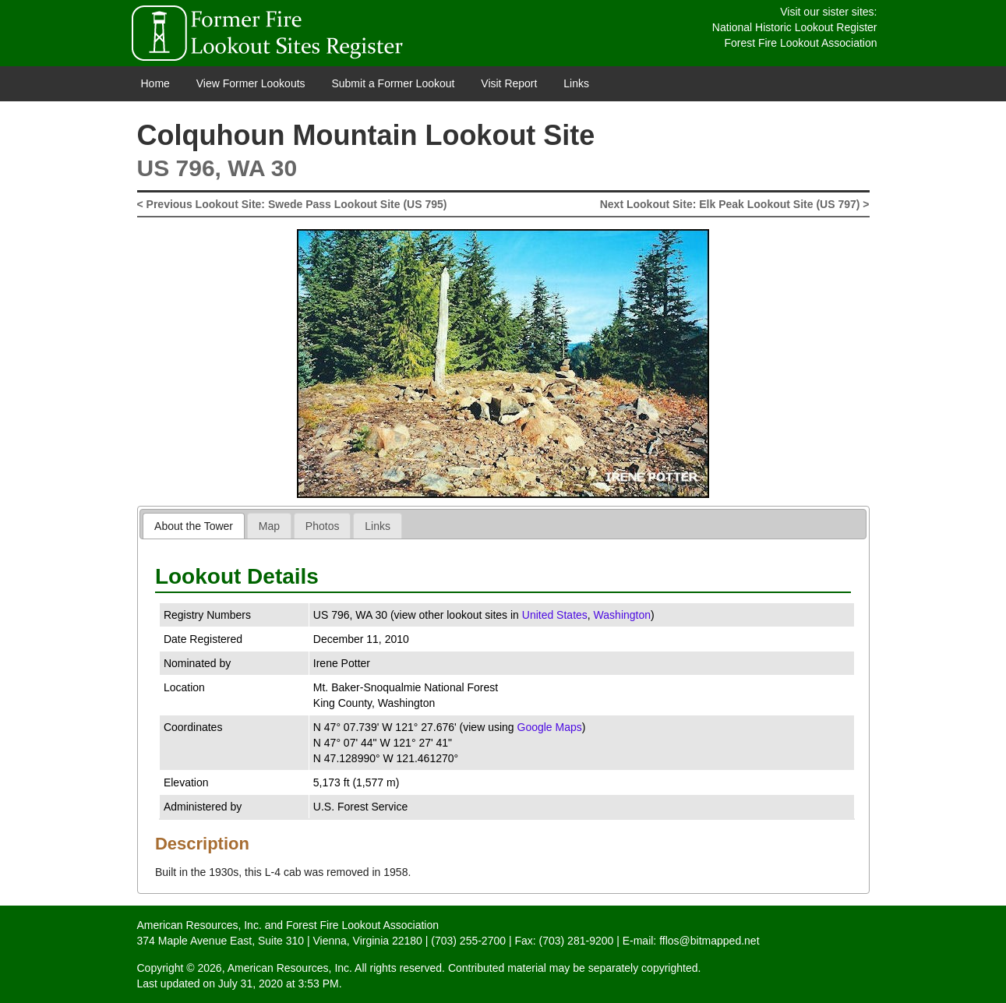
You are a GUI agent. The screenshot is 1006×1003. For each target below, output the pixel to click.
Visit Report (509, 83)
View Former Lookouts (250, 83)
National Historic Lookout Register (794, 27)
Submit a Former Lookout (392, 83)
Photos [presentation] (322, 526)
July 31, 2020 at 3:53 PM (278, 983)
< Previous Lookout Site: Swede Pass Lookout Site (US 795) (292, 204)
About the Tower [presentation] (193, 526)
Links (576, 83)
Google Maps (549, 727)
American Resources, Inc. (199, 925)
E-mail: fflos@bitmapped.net (691, 940)
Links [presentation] (377, 526)
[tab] (194, 526)
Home (155, 83)
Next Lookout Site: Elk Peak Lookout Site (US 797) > (735, 204)
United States (555, 615)
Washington (622, 615)
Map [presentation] (269, 526)
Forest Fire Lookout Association (800, 43)
